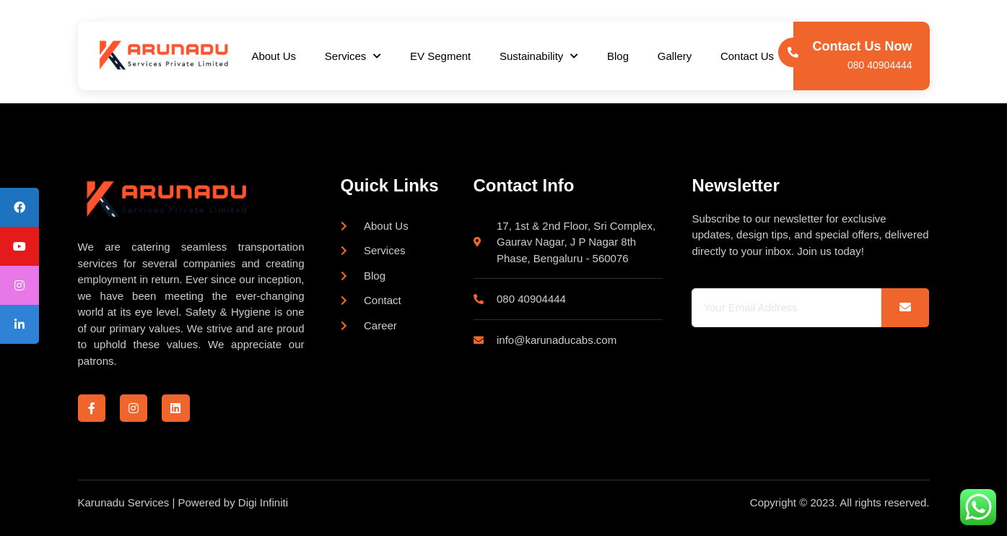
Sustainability (539, 56)
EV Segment (440, 56)
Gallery (675, 56)
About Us (273, 56)
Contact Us (748, 56)
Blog (618, 56)
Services (352, 56)
